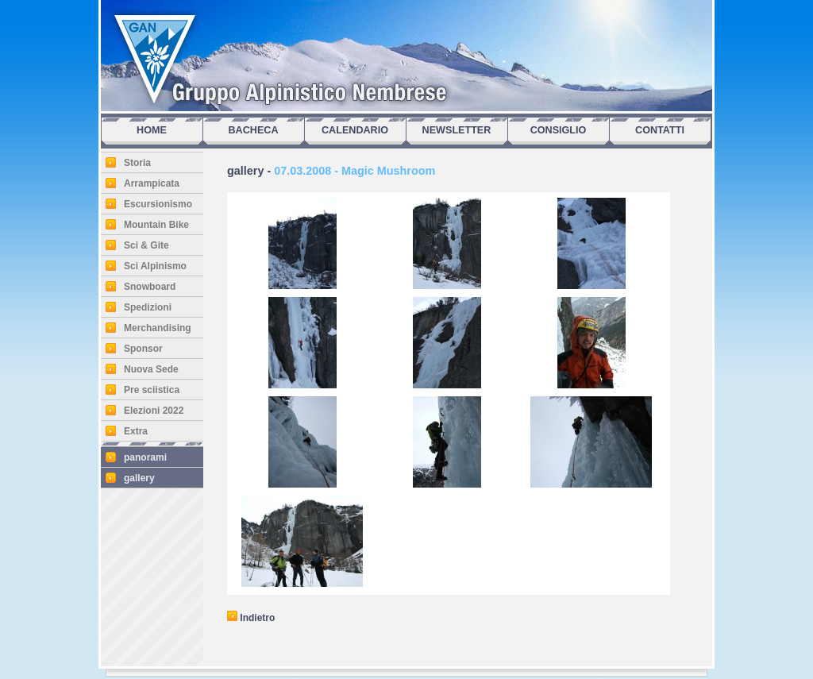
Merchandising (157, 328)
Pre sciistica (151, 389)
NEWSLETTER (456, 130)
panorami (145, 457)
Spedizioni (147, 307)
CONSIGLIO (558, 130)
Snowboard (149, 286)
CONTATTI (659, 130)
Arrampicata (151, 183)
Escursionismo (158, 204)
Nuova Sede (151, 369)
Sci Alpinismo (155, 266)
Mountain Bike (156, 224)
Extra (136, 431)
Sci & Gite (146, 245)
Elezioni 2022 (153, 410)
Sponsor (143, 348)
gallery (139, 478)
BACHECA (254, 130)
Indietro (251, 617)
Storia (137, 162)
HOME (152, 130)
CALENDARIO (355, 130)
